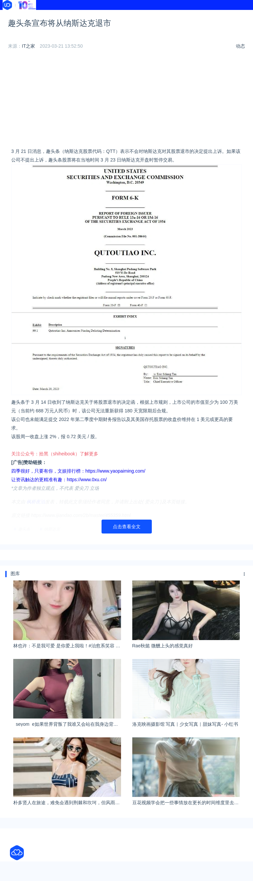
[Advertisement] (126, 100)
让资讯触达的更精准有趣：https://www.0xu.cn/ (59, 479)
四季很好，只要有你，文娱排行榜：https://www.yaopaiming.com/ (78, 471)
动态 (240, 46)
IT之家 (28, 46)
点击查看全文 (127, 526)
